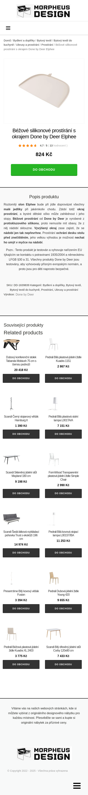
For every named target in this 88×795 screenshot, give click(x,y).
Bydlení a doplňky (24, 40)
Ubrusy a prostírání (27, 44)
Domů (7, 40)
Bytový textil (44, 40)
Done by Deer (25, 294)
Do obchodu (44, 169)
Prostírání (47, 44)
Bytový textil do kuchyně (24, 289)
